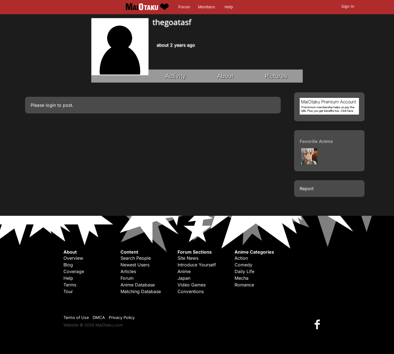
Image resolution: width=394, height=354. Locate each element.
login (51, 105)
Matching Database (140, 291)
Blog (68, 265)
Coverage (73, 271)
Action (241, 258)
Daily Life (244, 271)
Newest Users (134, 265)
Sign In (347, 6)
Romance (244, 285)
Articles (128, 271)
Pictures (276, 76)
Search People (135, 258)
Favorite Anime (316, 141)
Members (206, 7)
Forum (184, 7)
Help (229, 7)
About (225, 76)
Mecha (241, 278)
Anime (184, 271)
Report (307, 188)
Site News (188, 258)
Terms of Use (76, 317)
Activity (175, 76)
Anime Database (137, 285)
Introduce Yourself (197, 265)
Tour (68, 291)
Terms (69, 285)
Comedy (243, 265)
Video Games (192, 285)
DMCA (99, 317)
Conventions (191, 291)
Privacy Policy (122, 317)
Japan (184, 278)
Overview (73, 258)
